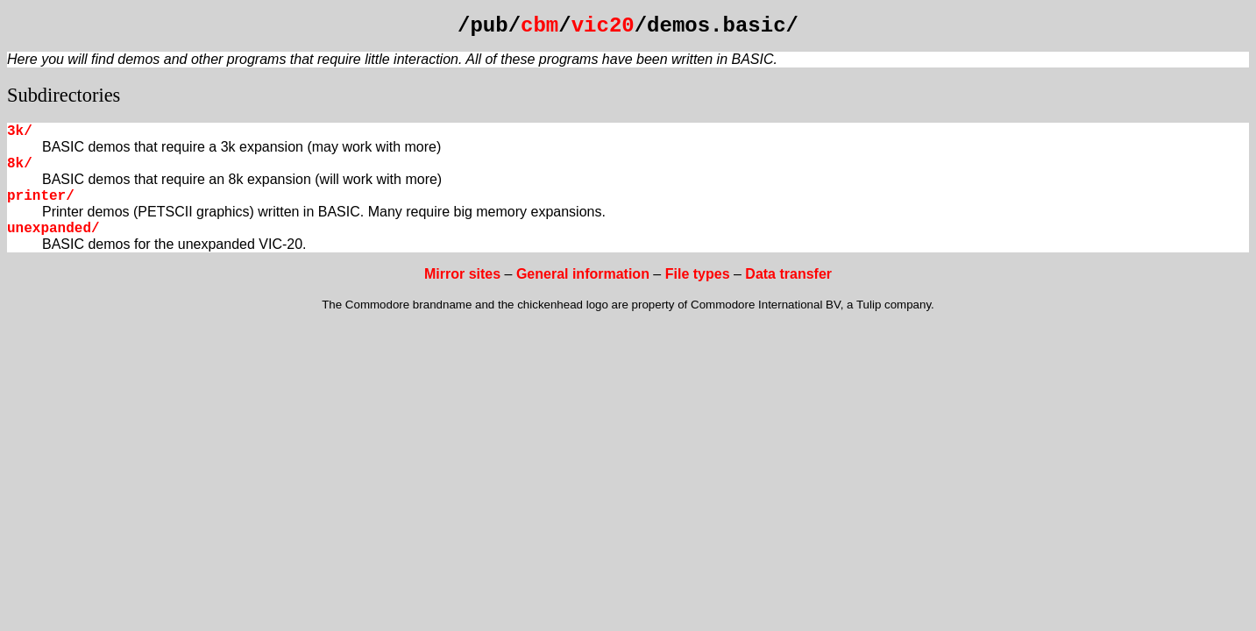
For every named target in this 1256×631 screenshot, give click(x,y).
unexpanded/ (53, 229)
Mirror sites (462, 273)
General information (582, 273)
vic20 (603, 26)
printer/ (41, 196)
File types (697, 273)
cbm (539, 26)
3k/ (19, 131)
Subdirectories (63, 95)
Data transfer (788, 273)
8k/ (19, 164)
